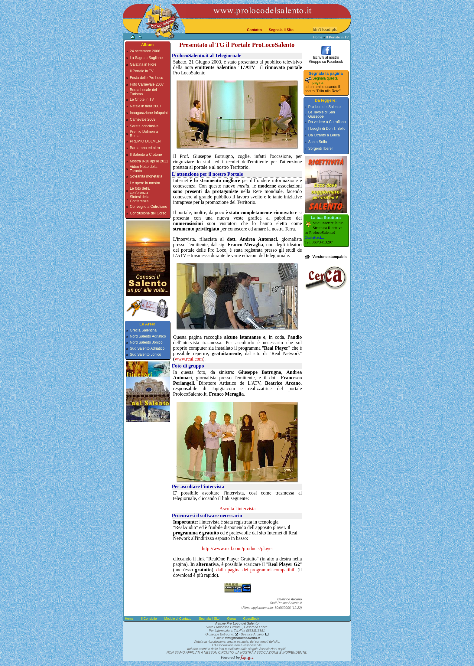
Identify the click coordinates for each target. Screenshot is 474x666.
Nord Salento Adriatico (148, 336)
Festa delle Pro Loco (146, 78)
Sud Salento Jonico (145, 354)
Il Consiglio (149, 618)
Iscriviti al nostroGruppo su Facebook (326, 58)
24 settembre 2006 (145, 51)
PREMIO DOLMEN (145, 141)
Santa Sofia (317, 142)
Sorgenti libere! (320, 148)
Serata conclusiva (144, 126)
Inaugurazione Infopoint (149, 113)
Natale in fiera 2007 (145, 106)
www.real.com (189, 358)
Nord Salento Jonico (146, 342)
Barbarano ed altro (145, 148)
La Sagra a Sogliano (146, 58)
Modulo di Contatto (177, 618)
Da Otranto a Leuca (324, 135)
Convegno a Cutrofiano (148, 206)
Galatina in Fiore (143, 64)
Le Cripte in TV (142, 99)
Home (317, 37)
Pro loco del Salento (324, 107)
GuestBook (251, 618)
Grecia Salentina (143, 330)
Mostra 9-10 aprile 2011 (149, 161)
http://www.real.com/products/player (237, 548)
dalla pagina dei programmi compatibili (256, 569)
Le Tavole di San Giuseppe (321, 114)
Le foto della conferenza (140, 190)
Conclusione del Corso (148, 213)
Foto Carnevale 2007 (147, 84)
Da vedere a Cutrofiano (327, 122)
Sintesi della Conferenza (140, 199)
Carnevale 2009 (143, 119)
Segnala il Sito (281, 30)
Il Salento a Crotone (146, 154)
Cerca (231, 618)
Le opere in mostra (145, 183)
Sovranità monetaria (146, 176)
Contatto (254, 30)
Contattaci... (314, 237)
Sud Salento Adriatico (147, 348)
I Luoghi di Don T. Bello (327, 128)
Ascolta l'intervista (237, 508)
